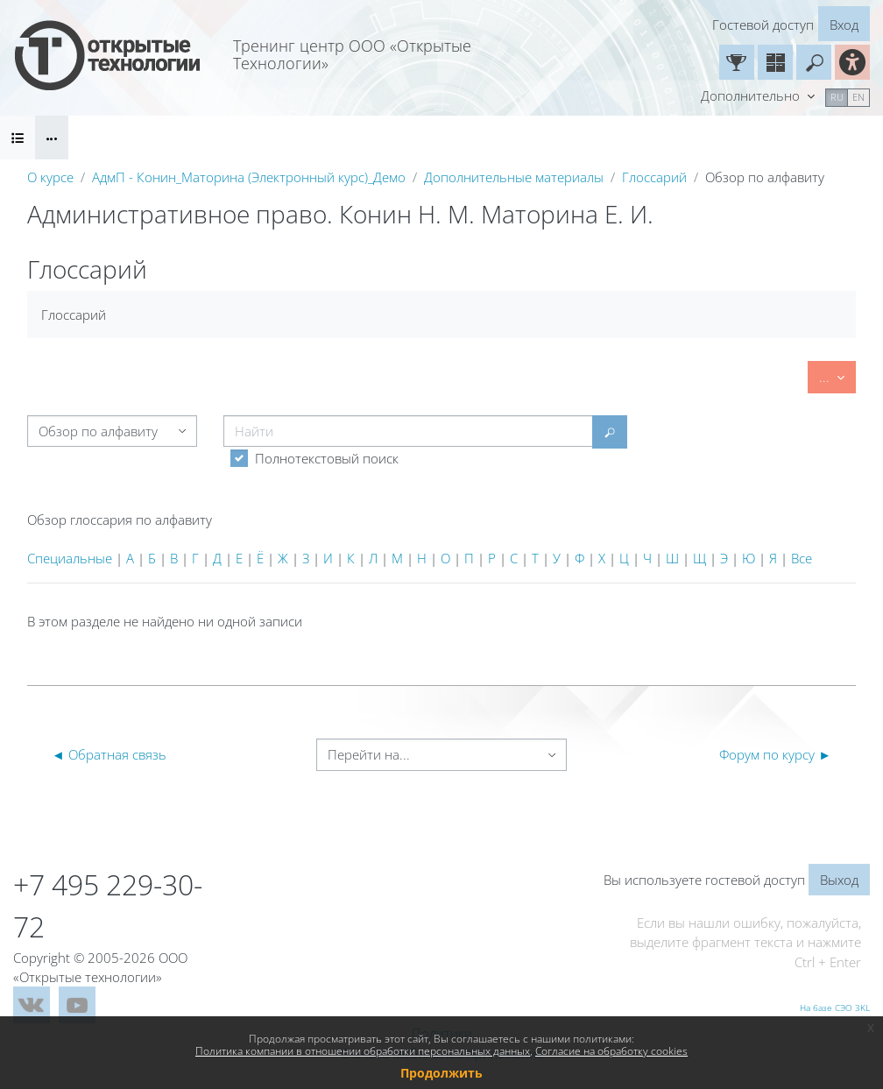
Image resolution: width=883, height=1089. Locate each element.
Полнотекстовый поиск (327, 458)
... (837, 375)
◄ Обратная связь (109, 754)
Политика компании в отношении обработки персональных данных (362, 1050)
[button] (813, 62)
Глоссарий (654, 177)
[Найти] (408, 431)
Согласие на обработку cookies (611, 1050)
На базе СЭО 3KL (835, 1007)
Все (801, 558)
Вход (844, 24)
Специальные (69, 558)
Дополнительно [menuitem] (752, 95)
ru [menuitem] (837, 96)
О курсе (50, 177)
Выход (839, 879)
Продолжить (441, 1072)
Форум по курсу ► (775, 754)
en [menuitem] (858, 96)
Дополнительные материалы (514, 177)
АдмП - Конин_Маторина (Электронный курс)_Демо (249, 177)
